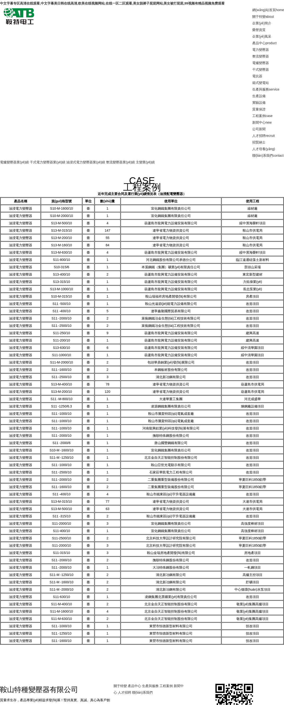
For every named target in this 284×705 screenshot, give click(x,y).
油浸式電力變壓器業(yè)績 (85, 162)
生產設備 (259, 96)
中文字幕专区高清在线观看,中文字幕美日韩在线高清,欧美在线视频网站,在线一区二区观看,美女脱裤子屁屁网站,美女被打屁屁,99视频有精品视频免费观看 (112, 3)
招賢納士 (259, 142)
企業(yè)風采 (261, 36)
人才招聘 (263, 136)
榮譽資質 (259, 30)
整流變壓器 (260, 56)
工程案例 (262, 116)
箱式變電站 (260, 83)
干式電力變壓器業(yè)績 (47, 162)
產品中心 (264, 43)
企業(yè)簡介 (261, 23)
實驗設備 (259, 102)
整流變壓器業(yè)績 (120, 162)
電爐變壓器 (260, 63)
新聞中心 (262, 122)
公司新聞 (259, 129)
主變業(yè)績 (145, 162)
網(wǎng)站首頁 (268, 10)
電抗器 (257, 76)
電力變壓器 (260, 50)
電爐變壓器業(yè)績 (14, 162)
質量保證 (259, 109)
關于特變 (263, 16)
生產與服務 (265, 89)
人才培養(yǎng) (263, 149)
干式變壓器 (260, 69)
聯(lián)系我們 (268, 155)
